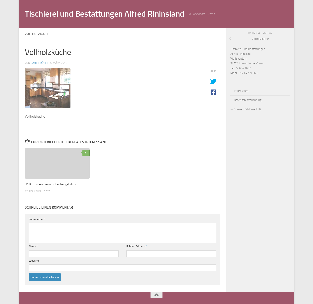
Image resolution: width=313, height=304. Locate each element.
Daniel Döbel (39, 63)
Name (33, 246)
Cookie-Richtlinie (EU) (247, 109)
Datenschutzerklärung (247, 100)
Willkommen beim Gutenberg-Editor (51, 184)
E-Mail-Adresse (136, 246)
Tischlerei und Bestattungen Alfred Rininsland (104, 14)
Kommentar (37, 219)
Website (34, 260)
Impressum (241, 91)
